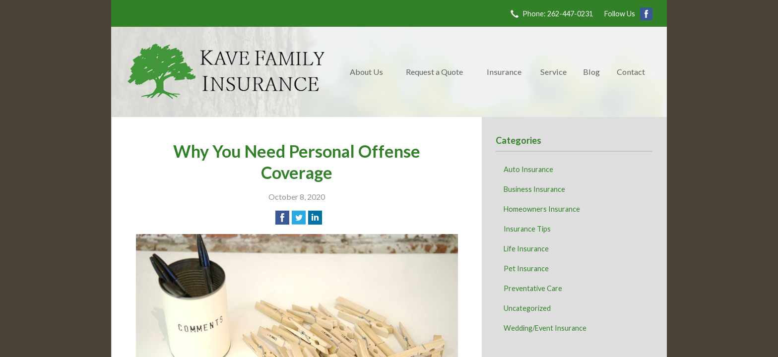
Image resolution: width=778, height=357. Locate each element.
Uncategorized (527, 308)
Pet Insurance (526, 268)
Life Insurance (526, 248)
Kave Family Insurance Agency (226, 72)
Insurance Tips (527, 229)
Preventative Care (533, 288)
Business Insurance (534, 189)
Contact (631, 71)
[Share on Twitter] (299, 218)
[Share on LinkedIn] (315, 218)
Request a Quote (434, 71)
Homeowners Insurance (542, 209)
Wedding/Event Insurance (545, 328)
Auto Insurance (528, 169)
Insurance (504, 71)
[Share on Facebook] (282, 218)
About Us (366, 71)
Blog (591, 71)
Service (553, 71)
